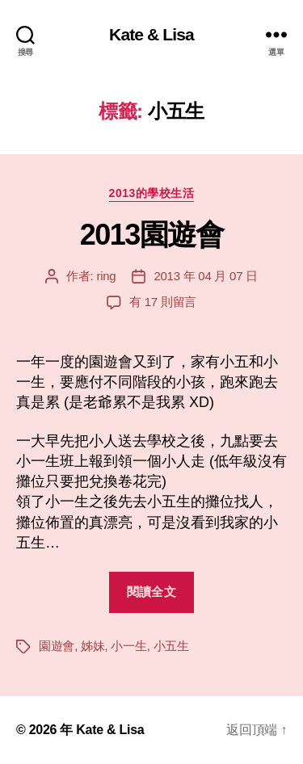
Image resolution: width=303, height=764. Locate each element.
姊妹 (93, 646)
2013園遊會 (152, 234)
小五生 (171, 646)
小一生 (128, 646)
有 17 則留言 (162, 302)
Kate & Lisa (151, 34)
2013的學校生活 (152, 193)
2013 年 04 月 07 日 (206, 276)
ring (106, 276)
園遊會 (56, 646)
